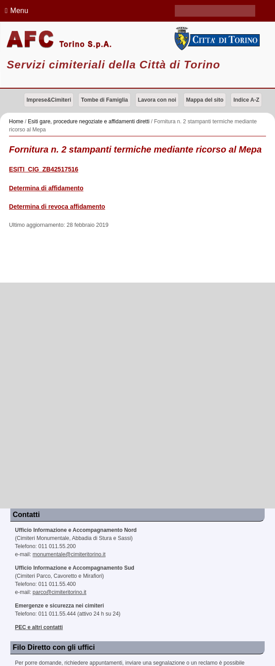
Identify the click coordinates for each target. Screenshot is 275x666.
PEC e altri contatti (39, 627)
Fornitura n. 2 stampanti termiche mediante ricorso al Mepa (135, 149)
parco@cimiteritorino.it (60, 592)
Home (16, 121)
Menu (15, 10)
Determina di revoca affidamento (57, 206)
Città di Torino (215, 38)
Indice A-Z (246, 100)
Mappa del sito (204, 100)
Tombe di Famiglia (104, 100)
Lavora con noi (157, 100)
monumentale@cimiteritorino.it (69, 554)
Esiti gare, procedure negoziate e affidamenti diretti (89, 121)
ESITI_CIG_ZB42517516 (43, 169)
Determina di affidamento (46, 188)
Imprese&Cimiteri (49, 100)
